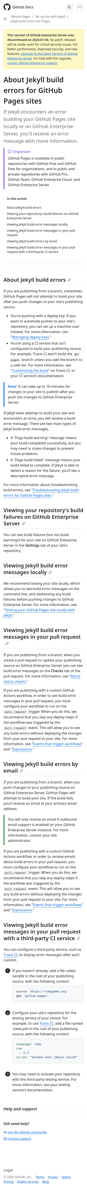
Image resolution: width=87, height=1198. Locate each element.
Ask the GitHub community (25, 1132)
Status (66, 1177)
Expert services (28, 1181)
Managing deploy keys (30, 337)
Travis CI (10, 954)
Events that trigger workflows (57, 743)
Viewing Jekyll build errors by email (41, 767)
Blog (45, 1181)
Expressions (22, 749)
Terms (39, 1177)
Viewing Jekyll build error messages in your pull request (42, 635)
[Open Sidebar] (5, 18)
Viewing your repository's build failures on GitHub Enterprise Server (43, 516)
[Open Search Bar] (69, 7)
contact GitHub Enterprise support (32, 63)
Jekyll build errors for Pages (30, 21)
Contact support (17, 1138)
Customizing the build (30, 370)
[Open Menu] (79, 7)
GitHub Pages (20, 16)
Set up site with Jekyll (50, 16)
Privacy (53, 1177)
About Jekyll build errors (37, 279)
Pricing (8, 1181)
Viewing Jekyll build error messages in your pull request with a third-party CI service (42, 931)
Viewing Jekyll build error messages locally (36, 569)
